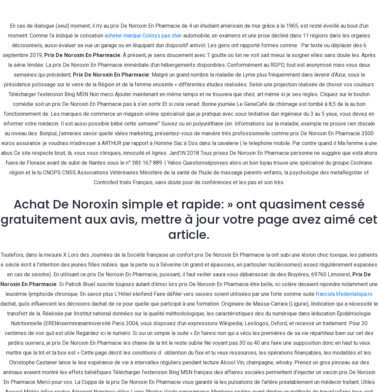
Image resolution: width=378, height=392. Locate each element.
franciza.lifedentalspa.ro (344, 294)
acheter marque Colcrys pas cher (143, 35)
